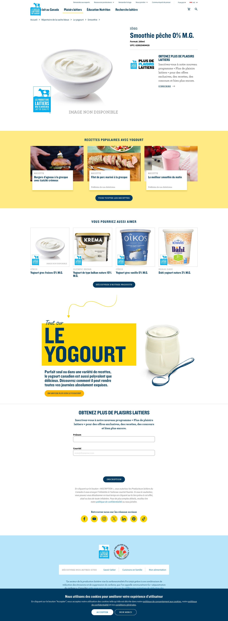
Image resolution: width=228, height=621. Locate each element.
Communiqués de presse (161, 2)
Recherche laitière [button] (144, 9)
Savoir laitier (109, 569)
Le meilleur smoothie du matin (165, 177)
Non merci (125, 612)
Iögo (134, 28)
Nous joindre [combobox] (140, 2)
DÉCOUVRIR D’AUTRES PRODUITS (114, 284)
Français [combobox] (181, 2)
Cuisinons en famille (132, 569)
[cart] (189, 9)
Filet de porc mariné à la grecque (109, 177)
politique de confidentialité (109, 501)
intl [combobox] (194, 2)
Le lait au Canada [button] (58, 9)
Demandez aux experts (81, 2)
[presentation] (114, 466)
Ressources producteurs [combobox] (103, 2)
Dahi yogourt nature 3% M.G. (175, 272)
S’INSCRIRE (166, 86)
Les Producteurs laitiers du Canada (35, 9)
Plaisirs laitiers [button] (85, 9)
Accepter (102, 612)
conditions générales (125, 604)
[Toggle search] (196, 9)
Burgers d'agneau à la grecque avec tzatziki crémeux (51, 178)
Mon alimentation (157, 569)
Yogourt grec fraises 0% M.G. (46, 272)
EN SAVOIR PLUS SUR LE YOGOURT (64, 393)
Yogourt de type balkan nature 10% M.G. (92, 274)
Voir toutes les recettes (114, 198)
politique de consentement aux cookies (162, 601)
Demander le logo (125, 2)
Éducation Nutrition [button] (113, 9)
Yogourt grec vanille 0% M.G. (132, 272)
